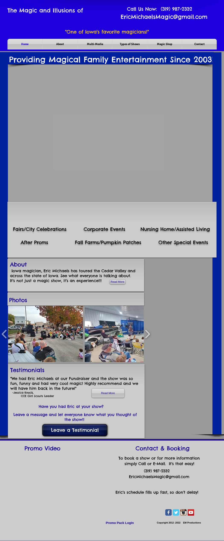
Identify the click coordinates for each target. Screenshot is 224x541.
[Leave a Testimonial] (74, 430)
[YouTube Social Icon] (191, 512)
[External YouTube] (54, 487)
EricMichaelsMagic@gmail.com (164, 16)
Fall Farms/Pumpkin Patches (108, 242)
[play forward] (147, 334)
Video (52, 448)
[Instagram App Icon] (183, 512)
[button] (45, 334)
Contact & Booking (163, 448)
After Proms (34, 242)
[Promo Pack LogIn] (120, 522)
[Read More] (108, 393)
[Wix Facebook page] (168, 512)
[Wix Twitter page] (176, 512)
